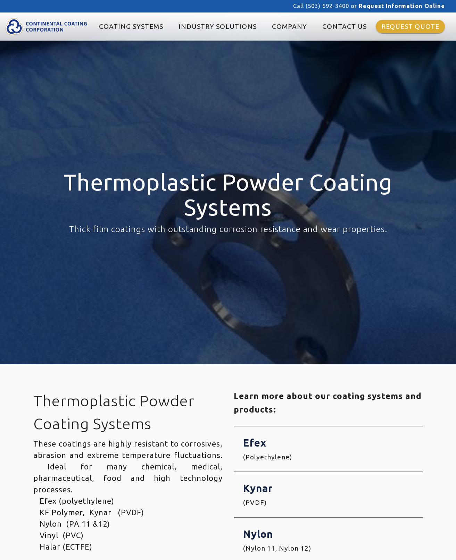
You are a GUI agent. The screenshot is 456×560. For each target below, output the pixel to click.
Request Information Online (402, 6)
